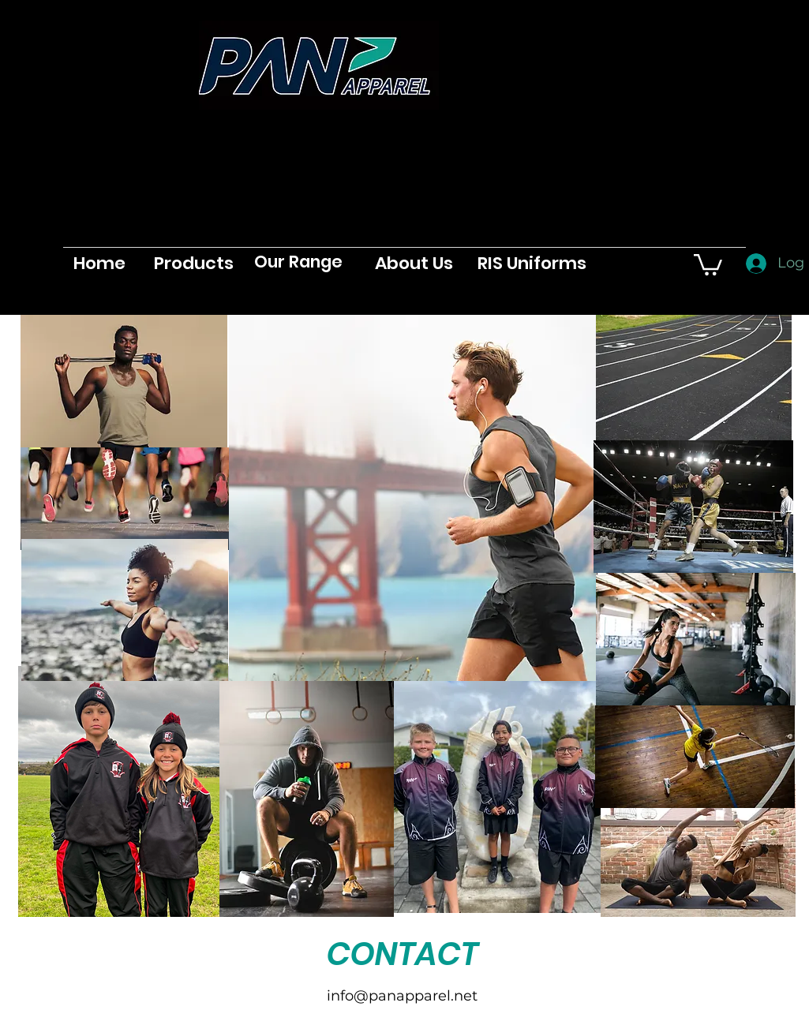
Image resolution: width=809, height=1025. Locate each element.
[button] (708, 263)
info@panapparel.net (402, 995)
